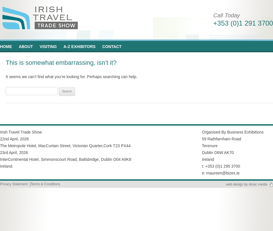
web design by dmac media (246, 184)
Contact (111, 46)
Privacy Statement (14, 184)
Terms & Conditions (45, 184)
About (26, 46)
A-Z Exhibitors (79, 46)
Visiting (48, 46)
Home (6, 46)
